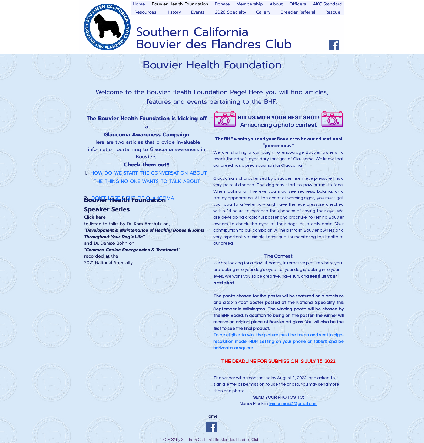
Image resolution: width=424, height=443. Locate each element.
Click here (95, 217)
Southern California (192, 32)
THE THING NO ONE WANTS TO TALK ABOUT (147, 181)
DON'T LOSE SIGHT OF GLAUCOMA (132, 198)
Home (212, 416)
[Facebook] (334, 45)
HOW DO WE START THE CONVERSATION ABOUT (149, 173)
